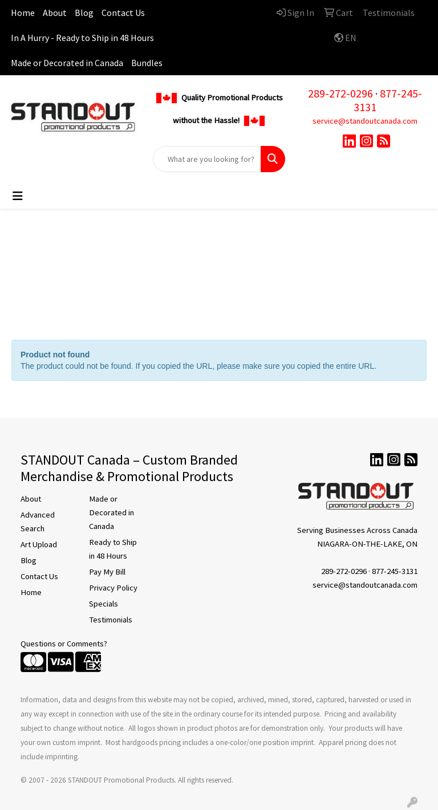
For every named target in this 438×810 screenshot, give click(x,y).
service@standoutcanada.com (365, 121)
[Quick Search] (207, 159)
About (55, 12)
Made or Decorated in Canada (67, 62)
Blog (84, 12)
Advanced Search (38, 522)
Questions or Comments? (64, 643)
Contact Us (123, 12)
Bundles (147, 62)
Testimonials (110, 619)
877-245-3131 (388, 100)
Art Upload (39, 544)
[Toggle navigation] (18, 196)
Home (23, 12)
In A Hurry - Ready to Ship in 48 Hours (82, 37)
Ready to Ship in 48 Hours (113, 549)
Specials (103, 604)
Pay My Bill (107, 572)
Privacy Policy (113, 588)
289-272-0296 (340, 93)
